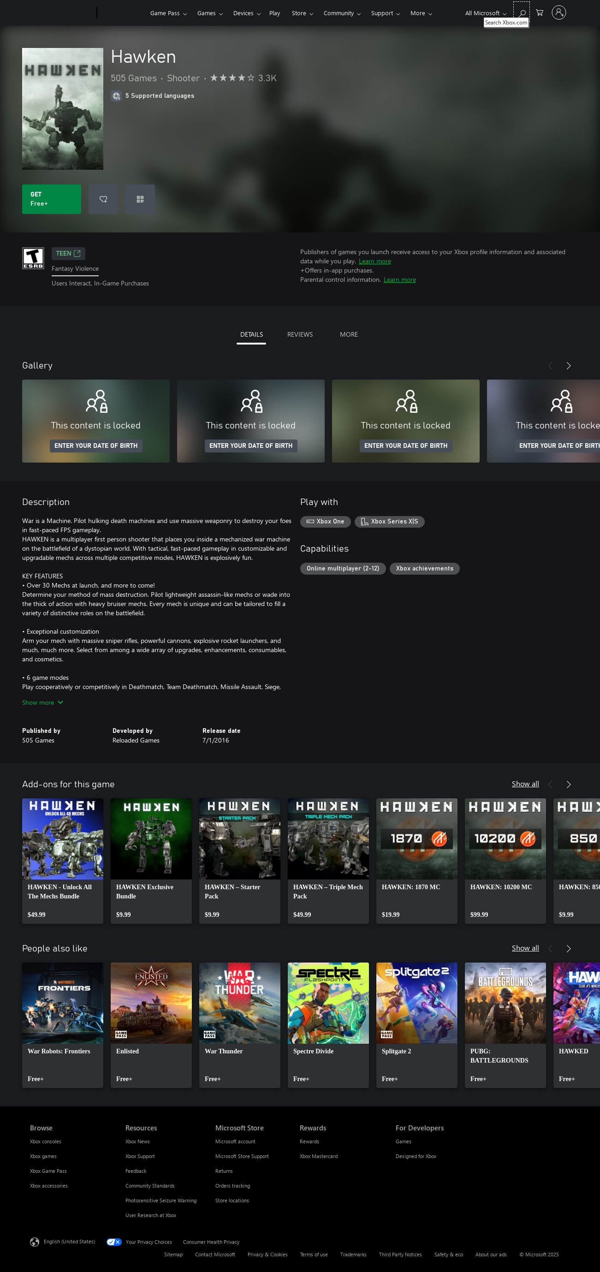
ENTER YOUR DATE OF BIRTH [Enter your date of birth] (96, 446)
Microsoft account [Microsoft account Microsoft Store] (235, 1141)
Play (274, 13)
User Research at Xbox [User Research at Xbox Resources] (150, 1215)
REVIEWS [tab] (300, 334)
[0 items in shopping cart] (539, 12)
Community (339, 13)
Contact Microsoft (215, 1254)
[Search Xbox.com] (521, 11)
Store (299, 13)
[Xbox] (122, 12)
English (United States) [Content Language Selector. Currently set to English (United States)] (69, 1241)
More (417, 13)
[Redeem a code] (140, 199)
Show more (42, 702)
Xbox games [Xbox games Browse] (43, 1156)
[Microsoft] (61, 12)
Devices (243, 13)
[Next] (568, 365)
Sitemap (173, 1254)
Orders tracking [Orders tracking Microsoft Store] (232, 1186)
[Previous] (550, 365)
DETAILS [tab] (251, 334)
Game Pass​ (165, 13)
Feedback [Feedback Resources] (135, 1171)
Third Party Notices (400, 1254)
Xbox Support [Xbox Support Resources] (140, 1156)
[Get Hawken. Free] (51, 199)
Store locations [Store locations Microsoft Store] (232, 1200)
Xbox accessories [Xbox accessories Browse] (49, 1186)
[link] (62, 861)
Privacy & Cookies (268, 1254)
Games (206, 13)
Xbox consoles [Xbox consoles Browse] (45, 1141)
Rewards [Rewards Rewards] (309, 1141)
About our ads (491, 1254)
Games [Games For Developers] (403, 1141)
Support (382, 13)
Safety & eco (448, 1254)
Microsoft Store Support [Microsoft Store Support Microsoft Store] (242, 1156)
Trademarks (353, 1254)
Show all (525, 783)
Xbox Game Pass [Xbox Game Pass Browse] (48, 1171)
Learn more (375, 260)
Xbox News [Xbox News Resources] (137, 1141)
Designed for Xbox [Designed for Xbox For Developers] (416, 1156)
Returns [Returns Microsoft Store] (224, 1171)
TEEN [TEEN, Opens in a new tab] (68, 253)
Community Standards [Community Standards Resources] (150, 1186)
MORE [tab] (349, 334)
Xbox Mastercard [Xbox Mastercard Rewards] (319, 1156)
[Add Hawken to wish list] (103, 199)
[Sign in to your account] (559, 12)
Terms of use (314, 1254)
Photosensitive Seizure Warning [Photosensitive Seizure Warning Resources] (160, 1200)
